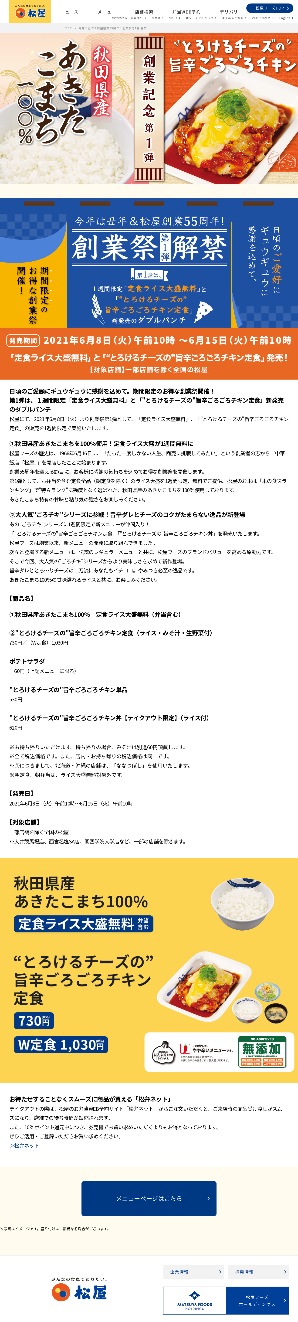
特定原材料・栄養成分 (127, 18)
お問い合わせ (261, 18)
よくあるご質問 (233, 18)
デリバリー (231, 12)
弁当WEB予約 (186, 12)
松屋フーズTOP (270, 8)
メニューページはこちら (149, 1198)
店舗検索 (144, 12)
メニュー (107, 12)
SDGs (173, 18)
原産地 (156, 18)
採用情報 (244, 1272)
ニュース (69, 12)
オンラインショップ (199, 18)
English (284, 18)
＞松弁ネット (24, 1145)
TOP (68, 28)
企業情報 (179, 1272)
